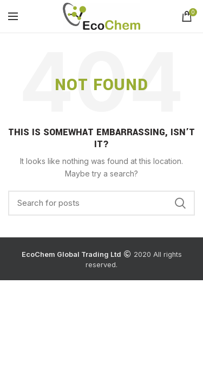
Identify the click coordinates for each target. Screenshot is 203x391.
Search (180, 203)
